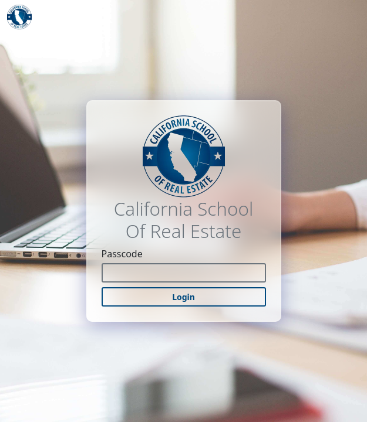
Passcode (122, 253)
